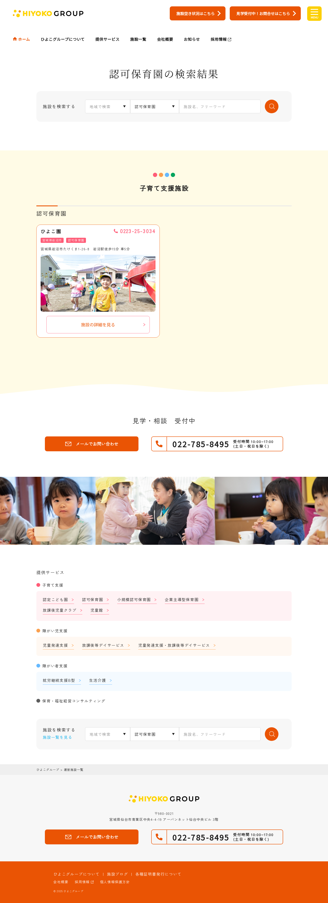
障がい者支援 (55, 665)
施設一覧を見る (57, 737)
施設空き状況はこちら (195, 13)
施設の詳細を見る (98, 324)
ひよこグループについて (63, 31)
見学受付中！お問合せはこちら (263, 13)
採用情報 (219, 31)
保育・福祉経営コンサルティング (74, 700)
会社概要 (165, 31)
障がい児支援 (55, 630)
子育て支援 (52, 585)
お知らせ (192, 31)
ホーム (24, 31)
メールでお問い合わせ (91, 444)
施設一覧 (138, 31)
